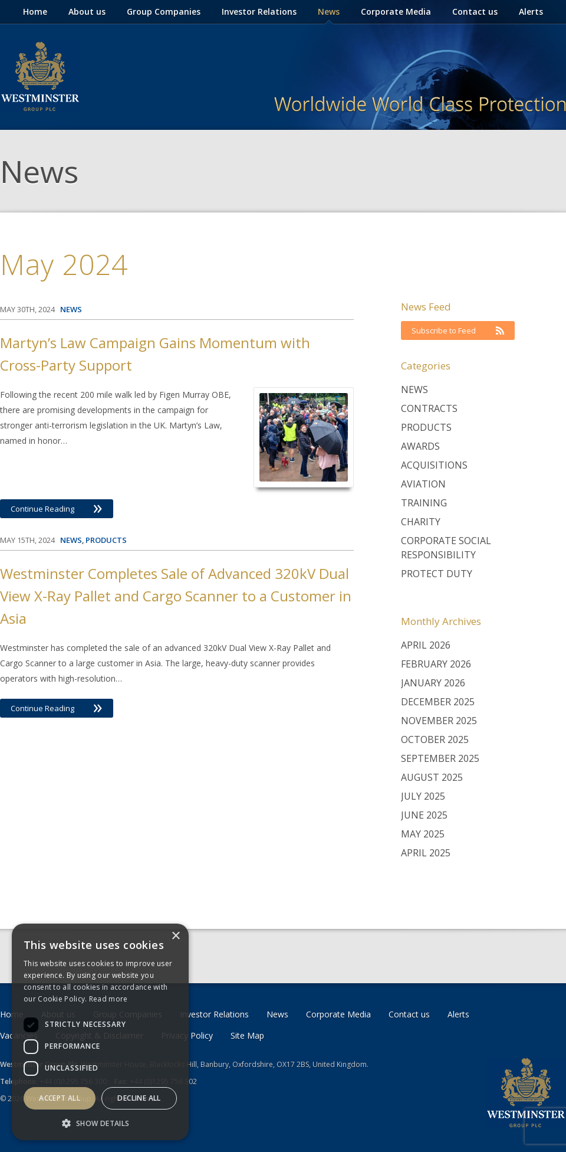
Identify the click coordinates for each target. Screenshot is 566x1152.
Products (426, 427)
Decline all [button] (138, 1098)
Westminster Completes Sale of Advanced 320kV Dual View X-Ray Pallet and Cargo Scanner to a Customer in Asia (175, 596)
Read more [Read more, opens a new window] (108, 999)
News (329, 11)
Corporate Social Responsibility (446, 547)
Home (35, 11)
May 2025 (423, 833)
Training (424, 502)
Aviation (423, 483)
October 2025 (435, 739)
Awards (420, 446)
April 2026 (425, 645)
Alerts (531, 11)
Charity (420, 521)
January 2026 (433, 682)
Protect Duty (436, 573)
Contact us (475, 11)
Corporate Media (396, 11)
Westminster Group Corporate (40, 76)
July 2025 (423, 796)
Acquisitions (434, 465)
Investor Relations (259, 11)
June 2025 (424, 815)
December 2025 (438, 701)
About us (87, 11)
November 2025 (439, 720)
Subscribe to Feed (458, 330)
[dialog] (100, 1032)
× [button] (175, 936)
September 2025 (440, 758)
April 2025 (425, 852)
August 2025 (432, 777)
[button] (100, 1122)
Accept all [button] (59, 1098)
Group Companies (163, 11)
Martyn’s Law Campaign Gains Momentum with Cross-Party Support (155, 354)
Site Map (247, 1035)
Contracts (429, 408)
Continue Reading (57, 508)
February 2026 (436, 663)
